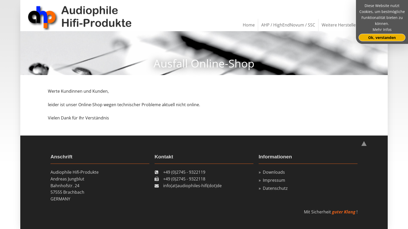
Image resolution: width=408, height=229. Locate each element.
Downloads (274, 172)
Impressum (274, 180)
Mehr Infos (382, 29)
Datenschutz (275, 188)
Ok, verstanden (382, 37)
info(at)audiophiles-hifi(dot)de (192, 185)
